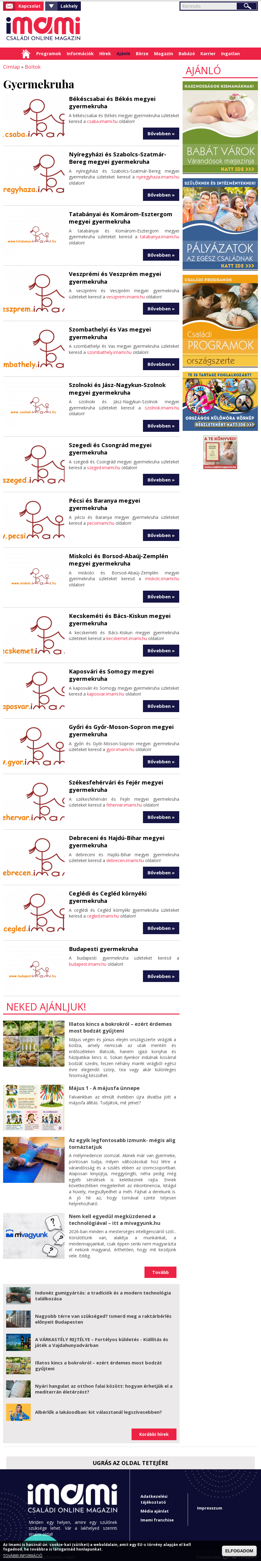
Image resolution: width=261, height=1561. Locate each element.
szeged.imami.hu (103, 465)
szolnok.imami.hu (162, 405)
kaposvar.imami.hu (105, 690)
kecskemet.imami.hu (126, 635)
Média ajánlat (154, 1507)
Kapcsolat (29, 6)
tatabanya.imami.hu (159, 235)
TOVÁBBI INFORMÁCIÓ (22, 1556)
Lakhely (69, 6)
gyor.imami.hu (120, 746)
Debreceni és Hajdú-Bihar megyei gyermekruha (115, 838)
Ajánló (123, 53)
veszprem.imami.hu (125, 294)
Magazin (163, 53)
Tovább (160, 1268)
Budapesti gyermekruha (102, 945)
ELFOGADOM (239, 1550)
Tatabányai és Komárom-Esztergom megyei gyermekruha (119, 216)
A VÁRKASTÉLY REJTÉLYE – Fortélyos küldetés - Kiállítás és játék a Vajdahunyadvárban (101, 1338)
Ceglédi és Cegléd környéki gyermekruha (106, 894)
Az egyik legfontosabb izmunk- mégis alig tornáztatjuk (121, 1139)
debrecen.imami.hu (125, 857)
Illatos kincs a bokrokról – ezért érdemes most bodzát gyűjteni (119, 1024)
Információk (80, 53)
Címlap (26, 54)
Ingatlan (230, 53)
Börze (142, 53)
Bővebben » (161, 132)
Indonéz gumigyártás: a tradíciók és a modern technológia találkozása (103, 1292)
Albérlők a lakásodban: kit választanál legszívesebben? (98, 1408)
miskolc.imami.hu (162, 576)
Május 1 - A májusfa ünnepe (103, 1084)
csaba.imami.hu (102, 120)
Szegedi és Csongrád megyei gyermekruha (108, 446)
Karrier (208, 53)
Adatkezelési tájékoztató (154, 1495)
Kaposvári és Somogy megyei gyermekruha (109, 672)
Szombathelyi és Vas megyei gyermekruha (108, 331)
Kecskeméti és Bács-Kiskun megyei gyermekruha (117, 616)
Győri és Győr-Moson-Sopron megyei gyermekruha (119, 727)
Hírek (105, 53)
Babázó (187, 53)
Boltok (31, 66)
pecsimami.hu (100, 513)
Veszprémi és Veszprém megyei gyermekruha (112, 275)
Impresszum (209, 1504)
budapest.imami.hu (87, 961)
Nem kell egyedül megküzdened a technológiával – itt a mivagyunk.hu (113, 1215)
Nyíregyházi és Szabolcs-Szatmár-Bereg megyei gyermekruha (124, 157)
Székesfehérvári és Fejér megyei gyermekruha (113, 783)
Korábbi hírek (154, 1430)
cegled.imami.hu (103, 912)
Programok (48, 53)
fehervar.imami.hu (124, 801)
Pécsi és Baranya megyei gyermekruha (122, 498)
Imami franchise (157, 1516)
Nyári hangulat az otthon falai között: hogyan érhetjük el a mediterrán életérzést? (103, 1385)
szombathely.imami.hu (109, 350)
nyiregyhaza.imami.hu (157, 176)
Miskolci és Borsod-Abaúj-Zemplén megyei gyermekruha (116, 557)
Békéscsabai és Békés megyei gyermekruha (110, 101)
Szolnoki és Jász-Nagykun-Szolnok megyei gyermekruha (116, 386)
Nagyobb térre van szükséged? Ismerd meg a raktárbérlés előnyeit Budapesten (103, 1315)
